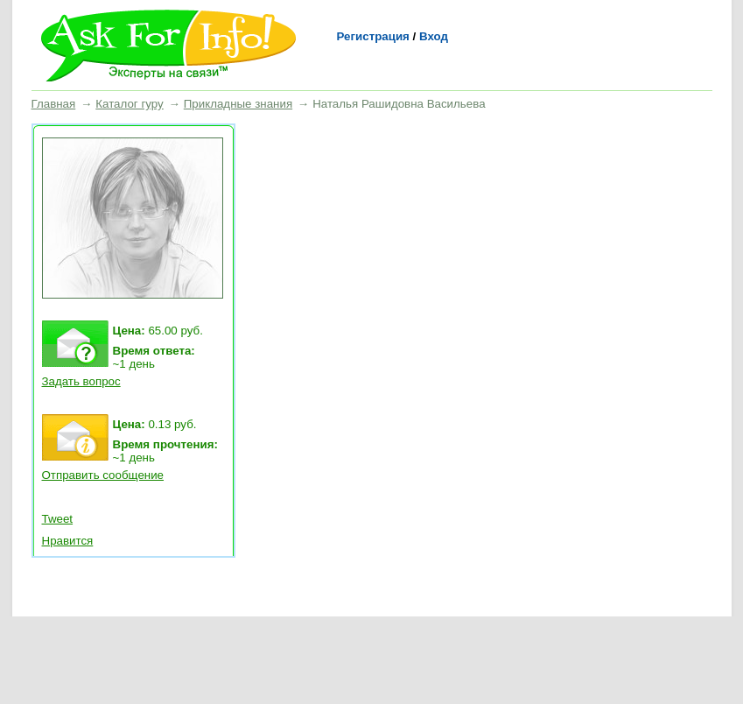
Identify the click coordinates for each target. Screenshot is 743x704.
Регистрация (373, 36)
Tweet (58, 518)
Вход (433, 36)
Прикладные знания (238, 103)
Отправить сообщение (103, 475)
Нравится (68, 540)
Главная (54, 103)
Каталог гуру (129, 103)
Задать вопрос (81, 381)
